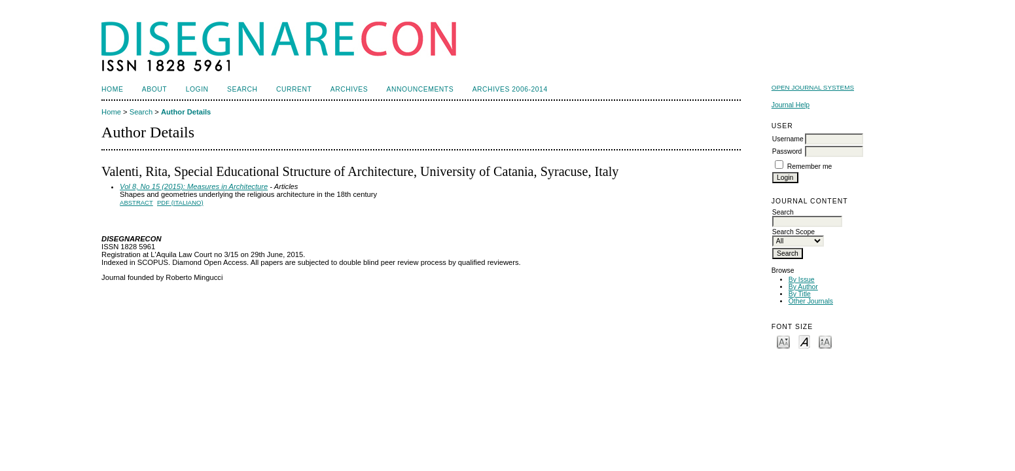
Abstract (136, 202)
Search (242, 89)
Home (112, 89)
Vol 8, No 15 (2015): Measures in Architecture (194, 186)
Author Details (186, 112)
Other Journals (811, 301)
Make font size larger (825, 341)
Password (787, 151)
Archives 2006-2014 (510, 89)
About (154, 89)
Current (294, 89)
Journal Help (791, 105)
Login (197, 89)
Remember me (809, 166)
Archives (349, 89)
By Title (800, 294)
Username (788, 139)
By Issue (802, 279)
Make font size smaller (783, 341)
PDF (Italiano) (180, 202)
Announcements (420, 89)
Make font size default (804, 341)
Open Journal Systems (813, 87)
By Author (803, 286)
